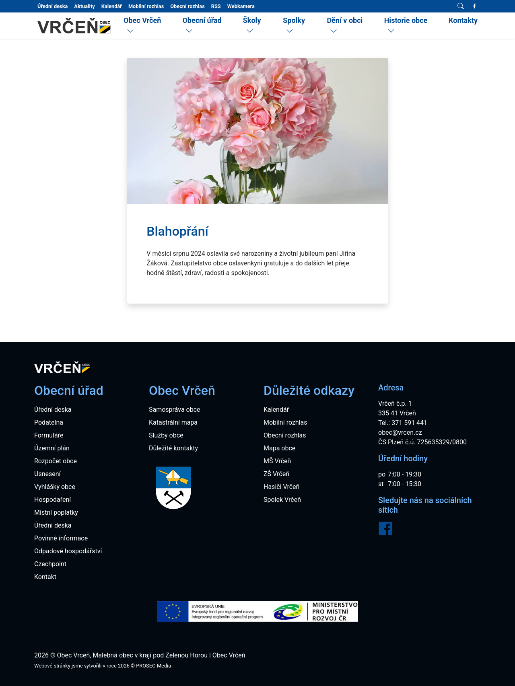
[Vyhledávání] (460, 6)
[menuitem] (146, 26)
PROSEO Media (153, 666)
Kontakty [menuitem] (463, 20)
